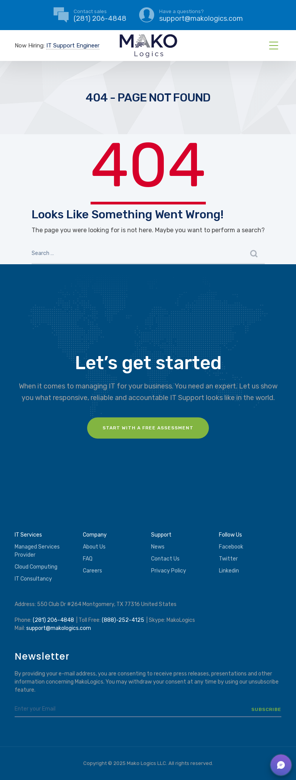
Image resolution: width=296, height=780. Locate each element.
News (158, 547)
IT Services (28, 535)
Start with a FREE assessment (148, 428)
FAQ (87, 558)
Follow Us (230, 535)
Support (161, 535)
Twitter (228, 558)
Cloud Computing (36, 567)
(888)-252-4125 (123, 620)
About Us (94, 547)
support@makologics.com (58, 628)
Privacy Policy (168, 570)
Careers (92, 570)
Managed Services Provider (37, 551)
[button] (281, 765)
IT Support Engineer (72, 45)
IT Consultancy (33, 579)
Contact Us (165, 558)
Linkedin (229, 570)
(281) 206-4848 (53, 620)
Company (95, 535)
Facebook (231, 547)
